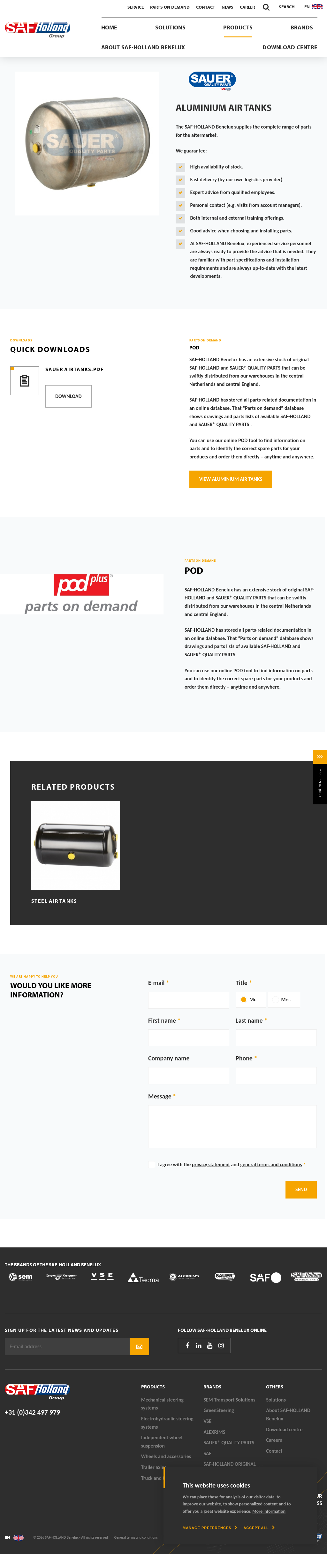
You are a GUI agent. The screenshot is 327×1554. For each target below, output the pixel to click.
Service (135, 7)
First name (162, 1020)
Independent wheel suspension (162, 1441)
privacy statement (211, 1164)
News (227, 7)
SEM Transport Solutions (229, 1400)
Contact (205, 7)
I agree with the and (231, 1164)
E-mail (156, 983)
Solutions (170, 27)
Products (238, 27)
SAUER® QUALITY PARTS (228, 1443)
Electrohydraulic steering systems (167, 1423)
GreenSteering (218, 1410)
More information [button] (268, 1511)
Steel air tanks (54, 901)
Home (109, 27)
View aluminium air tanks (230, 479)
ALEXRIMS (214, 1432)
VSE (207, 1421)
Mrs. (286, 999)
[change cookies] (210, 1528)
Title (241, 983)
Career (247, 7)
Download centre (289, 47)
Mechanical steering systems (162, 1404)
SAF (207, 1453)
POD (194, 347)
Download (68, 396)
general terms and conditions (271, 1164)
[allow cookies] (258, 1528)
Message (159, 1096)
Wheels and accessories (166, 1456)
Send (301, 1189)
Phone (244, 1058)
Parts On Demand (170, 7)
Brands (302, 27)
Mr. (253, 999)
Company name (169, 1058)
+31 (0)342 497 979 (32, 1412)
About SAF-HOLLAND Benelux (143, 47)
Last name (249, 1020)
